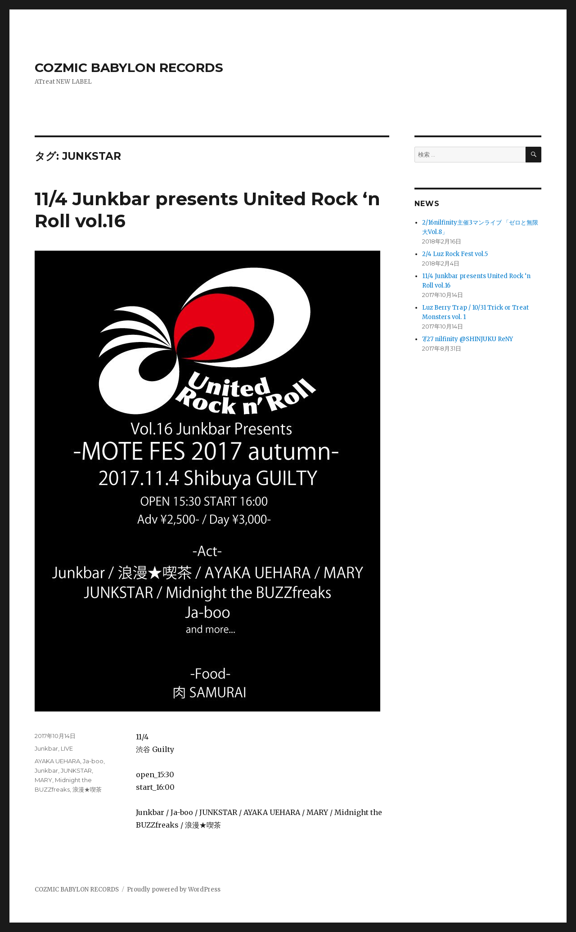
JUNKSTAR (76, 770)
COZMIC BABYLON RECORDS (129, 67)
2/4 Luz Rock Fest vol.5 (455, 254)
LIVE (67, 748)
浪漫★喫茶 (87, 789)
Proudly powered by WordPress (173, 889)
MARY (43, 779)
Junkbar (46, 748)
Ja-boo (93, 761)
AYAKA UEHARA (57, 761)
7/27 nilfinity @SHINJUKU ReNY (467, 339)
